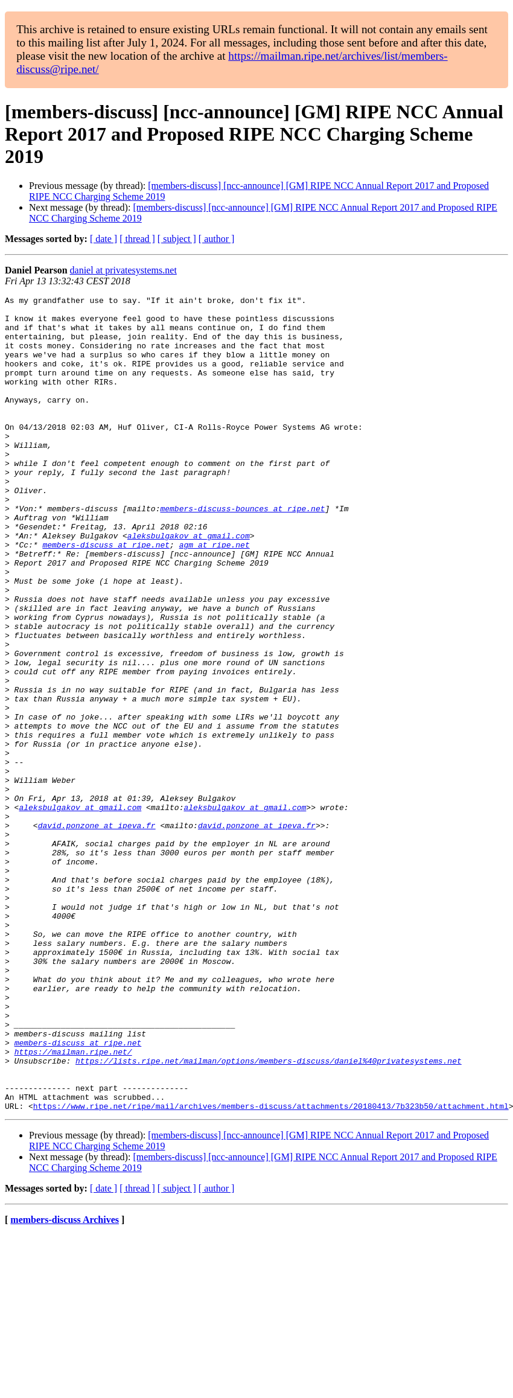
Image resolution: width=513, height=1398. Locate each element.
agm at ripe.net (214, 595)
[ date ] (103, 239)
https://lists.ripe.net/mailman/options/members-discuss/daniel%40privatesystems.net (268, 1214)
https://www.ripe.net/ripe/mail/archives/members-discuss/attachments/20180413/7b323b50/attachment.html (271, 1268)
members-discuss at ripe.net (106, 595)
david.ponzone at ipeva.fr (97, 932)
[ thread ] (137, 239)
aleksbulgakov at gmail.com (188, 584)
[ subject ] (177, 239)
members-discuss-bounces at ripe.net (242, 551)
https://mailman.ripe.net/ (73, 1203)
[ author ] (217, 239)
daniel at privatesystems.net (123, 270)
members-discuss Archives (64, 1382)
